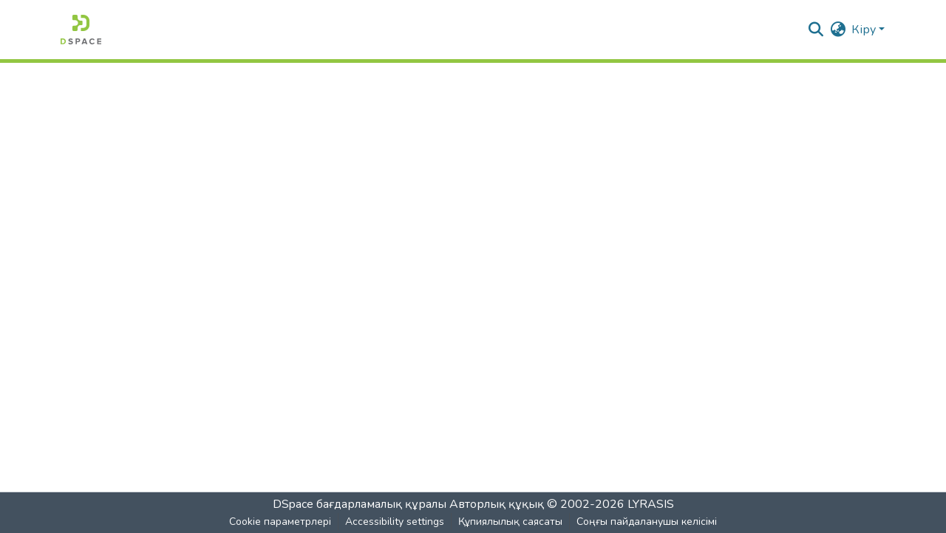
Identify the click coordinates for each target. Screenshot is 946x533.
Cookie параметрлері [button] (280, 522)
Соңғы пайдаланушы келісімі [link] (646, 522)
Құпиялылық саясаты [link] (510, 522)
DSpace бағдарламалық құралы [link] (359, 504)
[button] (81, 29)
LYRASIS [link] (650, 504)
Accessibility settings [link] (394, 522)
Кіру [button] (865, 29)
